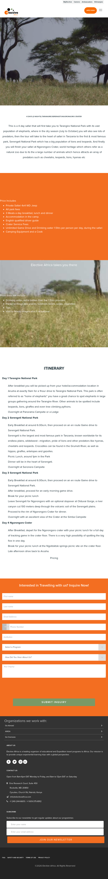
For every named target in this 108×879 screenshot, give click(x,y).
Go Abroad (9, 725)
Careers (77, 2)
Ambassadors (87, 2)
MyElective (67, 2)
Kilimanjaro (98, 2)
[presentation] (24, 687)
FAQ (3, 858)
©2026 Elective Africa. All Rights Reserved (55, 865)
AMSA (7, 731)
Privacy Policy (44, 858)
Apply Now (90, 10)
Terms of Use (31, 858)
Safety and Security (15, 858)
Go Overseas (10, 737)
